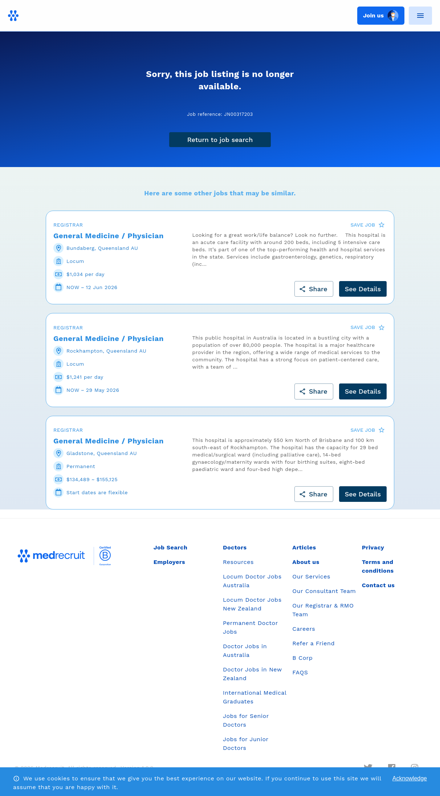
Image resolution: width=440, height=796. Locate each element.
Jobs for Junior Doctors (245, 743)
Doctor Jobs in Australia (245, 650)
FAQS (300, 672)
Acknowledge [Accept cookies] (409, 778)
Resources (238, 562)
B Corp (302, 657)
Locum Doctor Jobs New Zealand (252, 604)
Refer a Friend (313, 643)
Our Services (311, 576)
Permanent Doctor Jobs (250, 627)
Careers (303, 628)
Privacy (373, 547)
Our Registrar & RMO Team (323, 610)
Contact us (378, 585)
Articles (304, 547)
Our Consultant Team (324, 591)
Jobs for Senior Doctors (246, 720)
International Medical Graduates (254, 697)
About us (305, 562)
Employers (169, 562)
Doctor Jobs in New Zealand (252, 674)
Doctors (235, 547)
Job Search (171, 547)
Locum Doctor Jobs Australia (252, 581)
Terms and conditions (378, 566)
